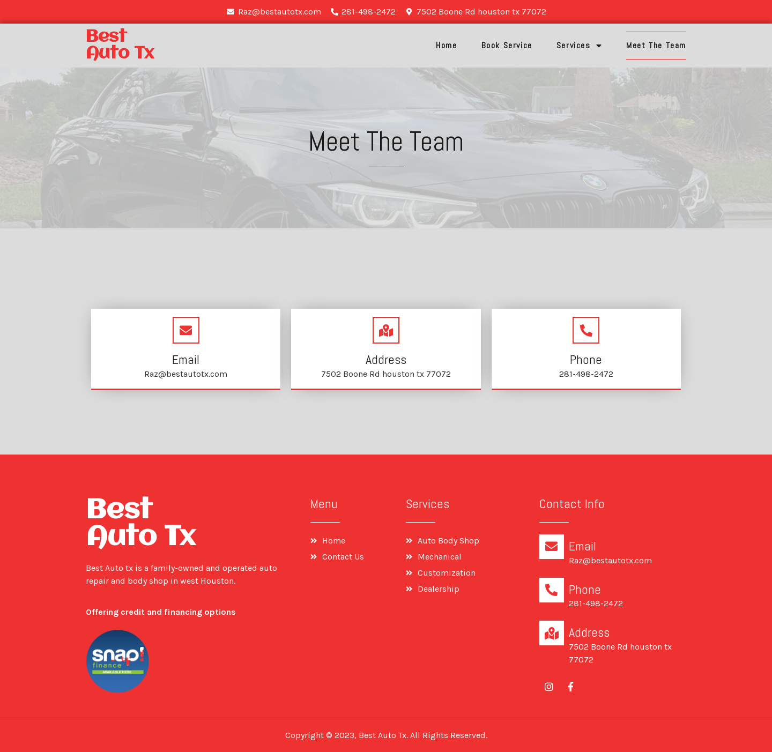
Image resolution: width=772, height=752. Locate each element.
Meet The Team (656, 45)
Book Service (506, 45)
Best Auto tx (120, 45)
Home (446, 45)
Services (579, 45)
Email (185, 359)
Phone (586, 359)
